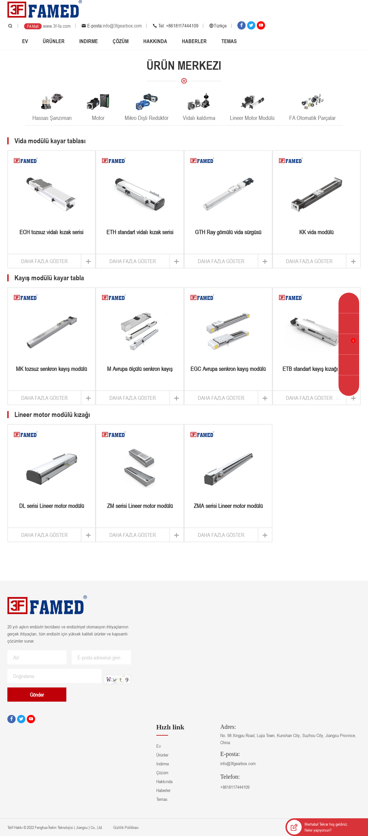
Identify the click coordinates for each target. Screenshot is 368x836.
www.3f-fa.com (57, 26)
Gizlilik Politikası (125, 827)
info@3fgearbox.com (122, 25)
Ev (25, 41)
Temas (229, 41)
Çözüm (121, 41)
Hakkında (155, 41)
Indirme (88, 41)
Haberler (194, 41)
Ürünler (54, 41)
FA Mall (33, 26)
